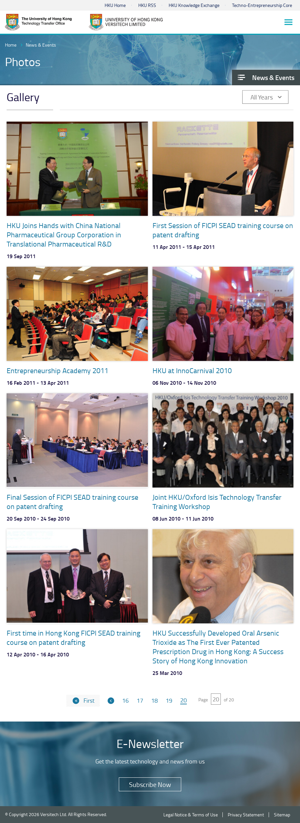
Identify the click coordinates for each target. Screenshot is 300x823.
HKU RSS (147, 5)
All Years (261, 97)
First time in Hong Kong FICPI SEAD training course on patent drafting (73, 637)
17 (140, 700)
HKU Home (115, 5)
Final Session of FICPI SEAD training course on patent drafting (72, 501)
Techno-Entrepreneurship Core (262, 5)
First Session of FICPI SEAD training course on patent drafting (222, 230)
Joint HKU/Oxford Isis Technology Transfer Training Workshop (217, 501)
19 (169, 700)
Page (203, 699)
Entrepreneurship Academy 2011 (57, 370)
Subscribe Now (150, 784)
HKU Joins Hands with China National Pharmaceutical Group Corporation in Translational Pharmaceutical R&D (64, 234)
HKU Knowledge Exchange (194, 5)
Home (11, 45)
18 (154, 700)
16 (125, 700)
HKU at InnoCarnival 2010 (192, 370)
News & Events (41, 45)
